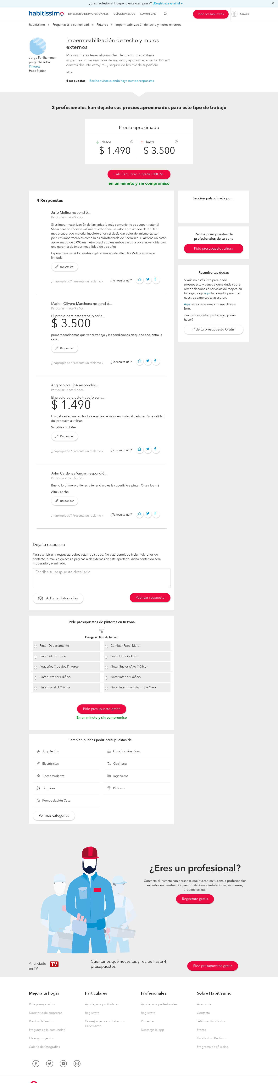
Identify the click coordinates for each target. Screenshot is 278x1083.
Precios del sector (41, 1021)
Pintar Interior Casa (53, 656)
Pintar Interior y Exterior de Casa (133, 687)
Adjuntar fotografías (58, 599)
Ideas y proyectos (41, 1038)
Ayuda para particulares (102, 1004)
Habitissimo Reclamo (211, 1038)
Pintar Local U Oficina (55, 687)
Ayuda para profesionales (159, 1004)
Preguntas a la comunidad (71, 24)
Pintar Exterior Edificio (55, 677)
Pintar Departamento (54, 645)
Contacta (203, 1013)
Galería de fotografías (44, 1047)
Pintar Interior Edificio (125, 677)
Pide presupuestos (211, 14)
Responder (64, 266)
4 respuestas (76, 81)
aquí (207, 293)
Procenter (147, 1021)
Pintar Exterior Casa (124, 656)
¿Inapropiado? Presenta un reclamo (76, 281)
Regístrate (92, 1013)
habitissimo (37, 24)
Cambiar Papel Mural (125, 645)
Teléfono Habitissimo (211, 1021)
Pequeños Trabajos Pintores (59, 666)
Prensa (201, 1030)
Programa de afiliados (212, 1047)
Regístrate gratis (195, 899)
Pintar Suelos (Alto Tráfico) (128, 666)
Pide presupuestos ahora (213, 248)
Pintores (102, 24)
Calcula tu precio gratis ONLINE (139, 174)
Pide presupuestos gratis (212, 966)
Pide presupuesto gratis (101, 709)
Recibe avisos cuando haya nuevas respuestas (121, 81)
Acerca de (204, 1004)
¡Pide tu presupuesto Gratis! (214, 329)
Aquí (187, 304)
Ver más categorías (54, 815)
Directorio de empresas (45, 1013)
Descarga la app (152, 1030)
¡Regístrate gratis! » (168, 3)
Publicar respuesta (150, 597)
